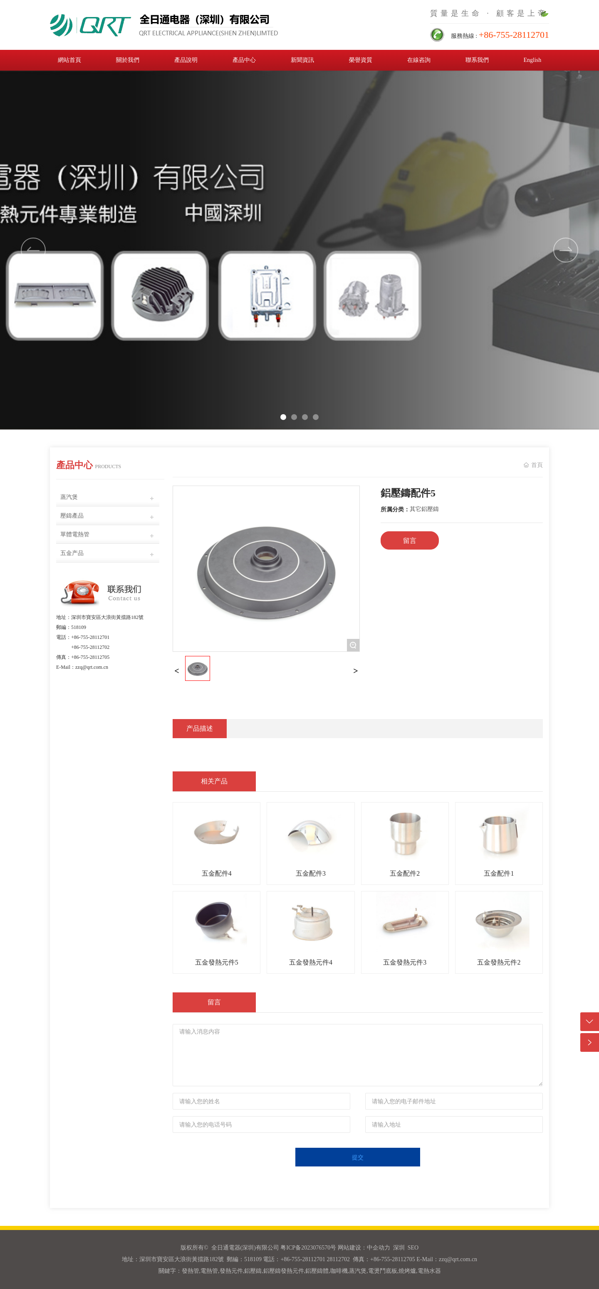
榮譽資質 (360, 60)
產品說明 (186, 60)
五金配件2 (405, 873)
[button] (565, 250)
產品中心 (244, 60)
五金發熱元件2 (498, 962)
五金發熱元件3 (404, 962)
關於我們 (127, 60)
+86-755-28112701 (90, 637)
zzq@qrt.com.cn (91, 667)
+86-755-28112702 (90, 647)
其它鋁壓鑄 (424, 509)
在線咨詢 (419, 60)
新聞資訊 (302, 60)
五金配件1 (499, 873)
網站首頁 (69, 60)
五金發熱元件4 (310, 962)
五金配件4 (217, 873)
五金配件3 (311, 873)
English (532, 60)
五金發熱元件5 (216, 962)
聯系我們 (477, 60)
